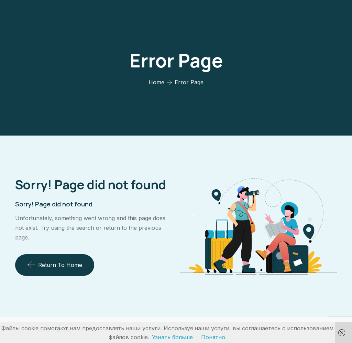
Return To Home (54, 265)
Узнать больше (172, 337)
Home (156, 82)
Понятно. (214, 337)
